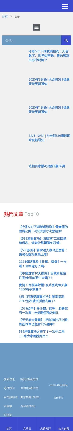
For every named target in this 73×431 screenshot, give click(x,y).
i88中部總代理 (29, 388)
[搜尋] (66, 40)
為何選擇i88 (27, 406)
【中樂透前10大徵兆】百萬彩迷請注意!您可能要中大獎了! (42, 275)
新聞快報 (9, 379)
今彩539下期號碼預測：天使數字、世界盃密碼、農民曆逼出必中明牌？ (49, 55)
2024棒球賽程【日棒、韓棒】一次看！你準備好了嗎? (43, 263)
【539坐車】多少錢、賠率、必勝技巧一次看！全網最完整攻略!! (43, 310)
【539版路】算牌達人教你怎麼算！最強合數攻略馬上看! (43, 252)
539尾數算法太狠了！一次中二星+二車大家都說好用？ (42, 333)
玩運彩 (8, 415)
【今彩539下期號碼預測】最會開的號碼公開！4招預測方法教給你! (43, 229)
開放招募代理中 (30, 397)
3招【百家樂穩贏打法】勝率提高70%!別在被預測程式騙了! (41, 299)
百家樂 (8, 406)
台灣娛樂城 (11, 397)
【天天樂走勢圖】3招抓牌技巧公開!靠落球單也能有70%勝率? (43, 322)
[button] (65, 6)
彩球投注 (9, 388)
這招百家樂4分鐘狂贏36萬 (47, 166)
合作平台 (58, 397)
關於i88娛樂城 (29, 379)
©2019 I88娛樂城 (58, 385)
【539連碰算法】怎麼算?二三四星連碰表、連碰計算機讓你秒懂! (42, 240)
